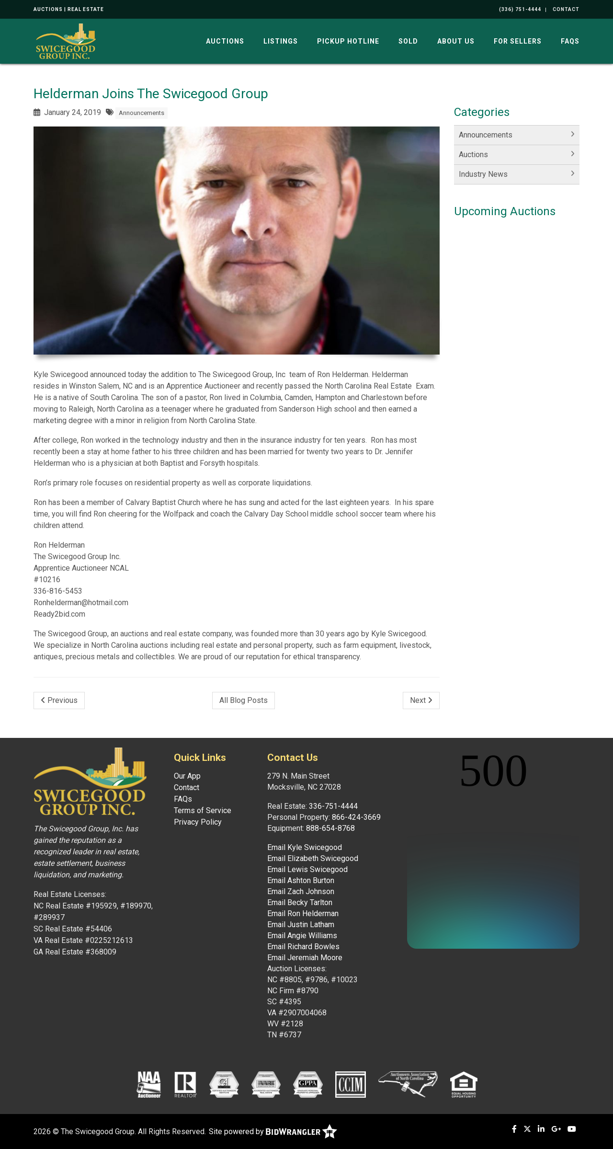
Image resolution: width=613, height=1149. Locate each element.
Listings (280, 41)
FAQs (570, 41)
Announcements (141, 112)
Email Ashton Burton (300, 880)
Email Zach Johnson (300, 891)
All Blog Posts (243, 700)
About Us (456, 41)
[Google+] (556, 1129)
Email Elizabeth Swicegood (312, 858)
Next (421, 700)
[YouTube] (572, 1129)
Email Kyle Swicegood (304, 847)
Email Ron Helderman (303, 913)
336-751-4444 (333, 806)
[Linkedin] (541, 1129)
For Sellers (518, 41)
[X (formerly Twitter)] (527, 1129)
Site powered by (273, 1131)
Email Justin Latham (300, 924)
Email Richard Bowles (303, 946)
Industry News (483, 174)
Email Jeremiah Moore (304, 957)
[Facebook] (514, 1129)
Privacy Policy (198, 822)
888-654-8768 (330, 828)
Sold (408, 41)
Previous (59, 700)
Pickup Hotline (348, 41)
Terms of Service (202, 810)
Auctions (225, 41)
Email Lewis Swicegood (307, 869)
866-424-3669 (356, 817)
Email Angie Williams (302, 935)
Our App (187, 776)
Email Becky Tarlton (299, 902)
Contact (186, 787)
